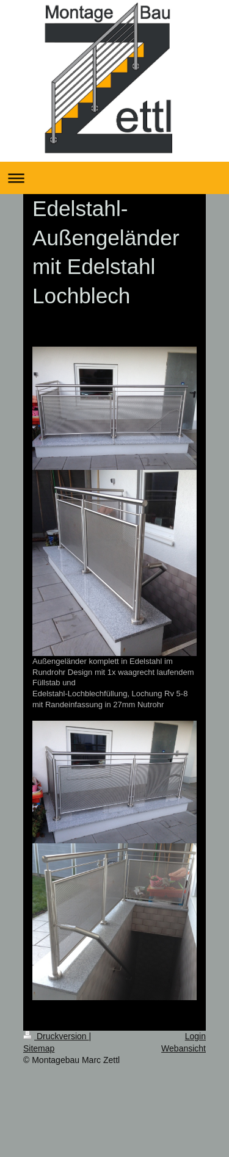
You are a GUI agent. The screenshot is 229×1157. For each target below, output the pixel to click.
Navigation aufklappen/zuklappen (114, 178)
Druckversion (56, 1036)
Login (195, 1036)
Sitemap (38, 1048)
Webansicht (183, 1048)
